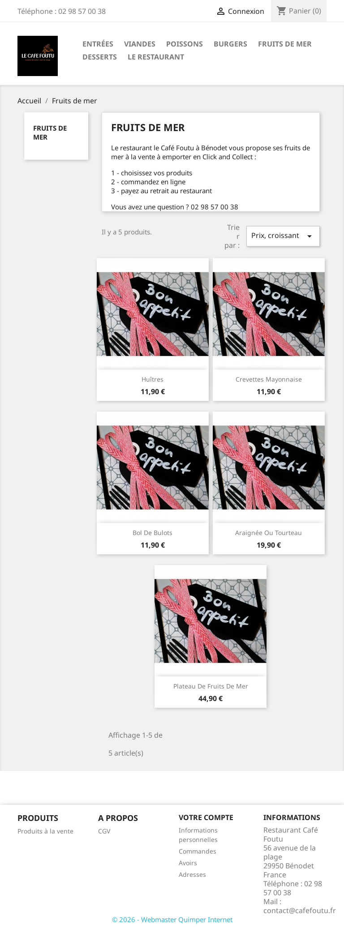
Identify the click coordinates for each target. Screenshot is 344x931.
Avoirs (188, 863)
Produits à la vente (45, 831)
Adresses (192, 874)
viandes (139, 44)
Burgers (230, 44)
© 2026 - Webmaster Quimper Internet (172, 919)
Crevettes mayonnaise (269, 379)
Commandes (197, 851)
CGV (104, 831)
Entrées (97, 44)
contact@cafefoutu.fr (299, 910)
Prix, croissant (283, 236)
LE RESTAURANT (156, 57)
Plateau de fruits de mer (210, 686)
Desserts (99, 57)
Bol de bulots (152, 532)
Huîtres (152, 379)
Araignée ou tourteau (268, 532)
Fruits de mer (285, 44)
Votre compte (206, 817)
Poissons (184, 44)
